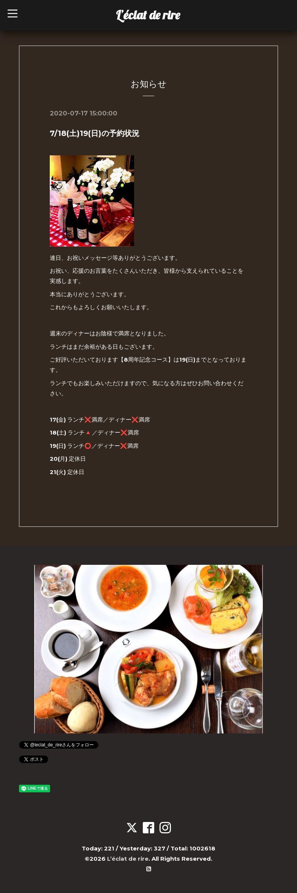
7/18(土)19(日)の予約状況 (94, 133)
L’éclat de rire (148, 14)
